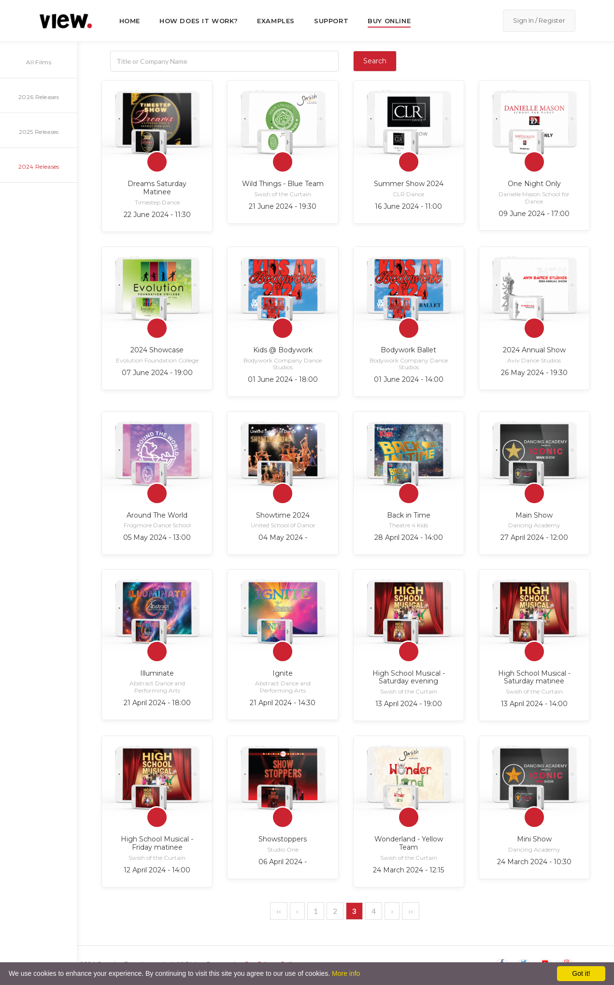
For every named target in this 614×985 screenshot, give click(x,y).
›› (410, 911)
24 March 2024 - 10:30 (534, 861)
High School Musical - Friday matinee (157, 843)
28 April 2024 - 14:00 (408, 537)
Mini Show (534, 839)
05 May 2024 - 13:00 (157, 537)
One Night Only (534, 183)
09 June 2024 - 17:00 (534, 213)
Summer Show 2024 (408, 183)
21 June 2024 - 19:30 (282, 206)
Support (331, 21)
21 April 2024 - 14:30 (282, 702)
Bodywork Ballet (408, 350)
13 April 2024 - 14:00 (534, 703)
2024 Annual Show (534, 350)
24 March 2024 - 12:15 (408, 870)
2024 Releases (38, 166)
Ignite (282, 673)
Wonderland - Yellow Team (408, 843)
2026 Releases (38, 97)
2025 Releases (39, 131)
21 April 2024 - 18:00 (157, 702)
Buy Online (389, 21)
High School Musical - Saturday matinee (534, 677)
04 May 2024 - (282, 537)
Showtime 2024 (283, 515)
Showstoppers (282, 839)
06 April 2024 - (282, 861)
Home (129, 21)
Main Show (534, 515)
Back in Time (408, 515)
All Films (38, 62)
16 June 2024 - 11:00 (408, 206)
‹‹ (278, 911)
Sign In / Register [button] (539, 20)
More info (346, 973)
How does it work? (198, 21)
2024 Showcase (157, 350)
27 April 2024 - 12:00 (534, 537)
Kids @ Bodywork (283, 350)
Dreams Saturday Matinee (157, 187)
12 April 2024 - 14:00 (157, 870)
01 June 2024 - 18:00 (283, 379)
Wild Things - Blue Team (283, 183)
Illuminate (157, 673)
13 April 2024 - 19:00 (408, 703)
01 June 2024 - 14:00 (408, 379)
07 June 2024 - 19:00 (157, 372)
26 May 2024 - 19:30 (534, 372)
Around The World (157, 515)
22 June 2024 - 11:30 (157, 214)
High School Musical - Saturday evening (408, 677)
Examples (276, 21)
